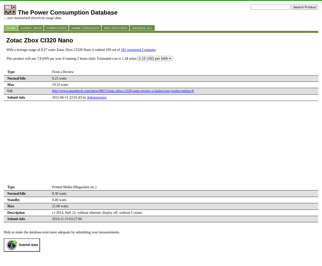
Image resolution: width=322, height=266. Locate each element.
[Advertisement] (161, 146)
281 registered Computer (138, 50)
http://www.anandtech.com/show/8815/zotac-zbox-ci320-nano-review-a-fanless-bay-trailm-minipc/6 (123, 91)
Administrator (97, 97)
